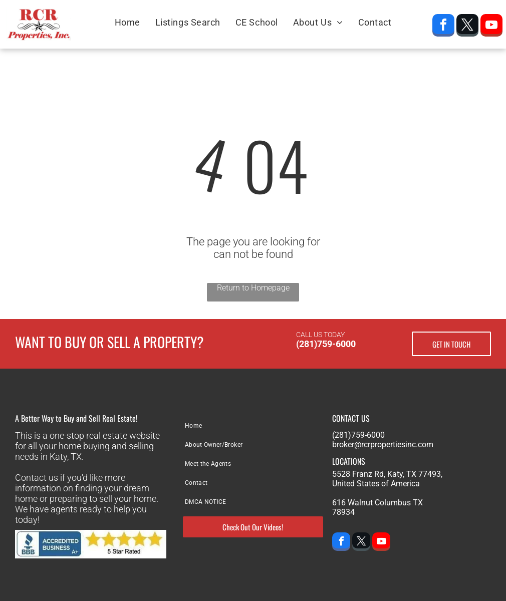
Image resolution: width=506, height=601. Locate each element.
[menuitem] (127, 22)
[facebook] (443, 26)
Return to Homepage (253, 287)
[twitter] (467, 26)
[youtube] (491, 26)
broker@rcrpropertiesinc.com (382, 444)
